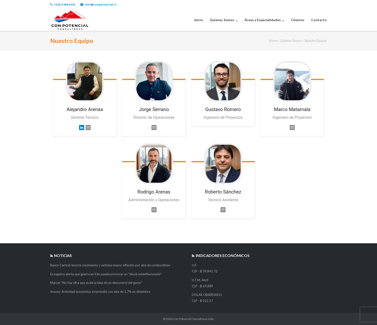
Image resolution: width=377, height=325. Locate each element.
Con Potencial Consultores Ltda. (193, 319)
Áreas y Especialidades (263, 20)
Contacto (319, 20)
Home (273, 41)
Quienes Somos (222, 20)
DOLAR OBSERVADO (207, 295)
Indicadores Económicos (223, 255)
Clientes (297, 20)
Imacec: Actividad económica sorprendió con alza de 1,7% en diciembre (100, 292)
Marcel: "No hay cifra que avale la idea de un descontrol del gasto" (96, 283)
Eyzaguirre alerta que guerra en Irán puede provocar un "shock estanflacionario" (106, 274)
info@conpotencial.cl (100, 4)
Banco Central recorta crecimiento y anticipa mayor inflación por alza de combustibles (110, 265)
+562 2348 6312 (64, 4)
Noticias (63, 255)
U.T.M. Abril (200, 280)
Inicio (198, 20)
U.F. (194, 265)
